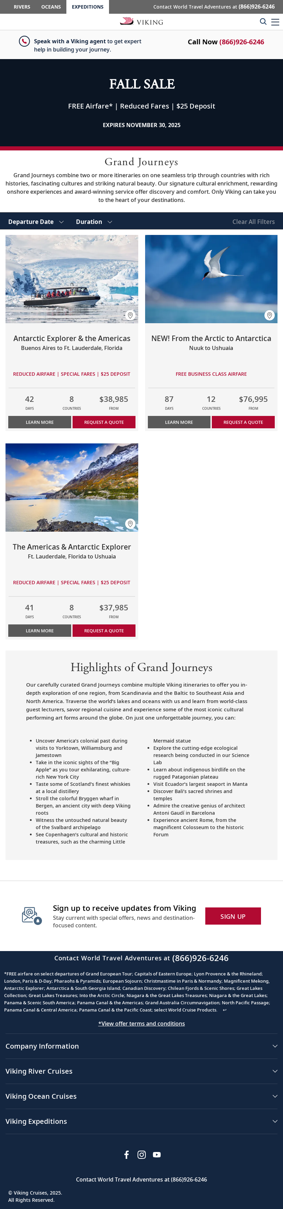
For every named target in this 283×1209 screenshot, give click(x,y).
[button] (275, 22)
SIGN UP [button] (233, 916)
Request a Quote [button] (104, 422)
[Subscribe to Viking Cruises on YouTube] (157, 1155)
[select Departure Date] (36, 221)
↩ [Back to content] (225, 1010)
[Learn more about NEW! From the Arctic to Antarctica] (211, 279)
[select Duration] (94, 221)
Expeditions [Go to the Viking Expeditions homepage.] (88, 6)
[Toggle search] (263, 21)
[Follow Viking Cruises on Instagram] (142, 1155)
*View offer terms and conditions (141, 1023)
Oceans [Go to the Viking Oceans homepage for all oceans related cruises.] (51, 6)
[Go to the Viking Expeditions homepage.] (141, 20)
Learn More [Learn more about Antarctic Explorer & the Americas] (40, 422)
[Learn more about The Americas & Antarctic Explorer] (72, 487)
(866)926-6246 (241, 41)
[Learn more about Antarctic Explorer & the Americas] (72, 279)
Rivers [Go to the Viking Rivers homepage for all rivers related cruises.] (22, 6)
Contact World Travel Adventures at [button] (214, 6)
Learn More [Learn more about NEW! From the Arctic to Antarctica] (179, 422)
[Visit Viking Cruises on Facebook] (126, 1155)
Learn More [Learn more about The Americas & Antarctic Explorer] (40, 631)
